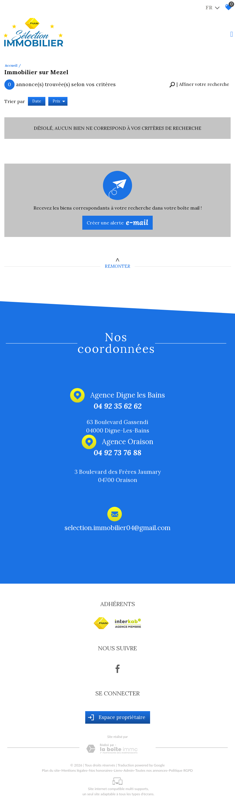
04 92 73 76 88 (117, 453)
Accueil (11, 65)
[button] (199, 84)
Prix (59, 101)
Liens (118, 770)
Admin (128, 770)
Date (36, 101)
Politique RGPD (181, 770)
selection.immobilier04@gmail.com (117, 529)
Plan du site (51, 770)
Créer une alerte (117, 222)
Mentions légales (74, 770)
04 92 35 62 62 (118, 406)
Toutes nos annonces (151, 770)
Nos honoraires (100, 770)
